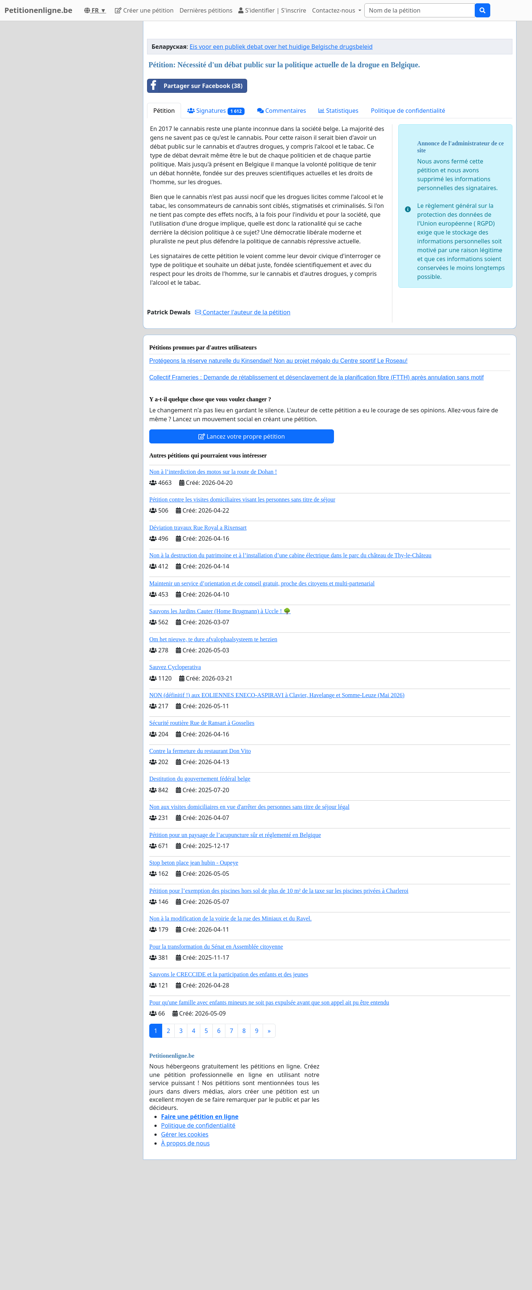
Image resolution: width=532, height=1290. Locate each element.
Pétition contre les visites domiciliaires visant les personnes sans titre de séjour (242, 603)
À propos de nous (185, 1247)
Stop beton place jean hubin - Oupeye (193, 966)
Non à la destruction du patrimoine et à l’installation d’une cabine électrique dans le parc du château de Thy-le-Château (290, 659)
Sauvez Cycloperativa (175, 770)
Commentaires (281, 214)
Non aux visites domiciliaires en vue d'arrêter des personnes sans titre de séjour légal (249, 910)
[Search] (419, 10)
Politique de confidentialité (408, 214)
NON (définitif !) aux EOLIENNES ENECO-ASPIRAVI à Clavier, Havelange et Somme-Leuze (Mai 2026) (277, 799)
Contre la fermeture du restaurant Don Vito (200, 854)
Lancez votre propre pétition (241, 540)
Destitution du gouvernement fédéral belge (199, 882)
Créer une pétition (144, 10)
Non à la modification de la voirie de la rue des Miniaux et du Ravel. (230, 1022)
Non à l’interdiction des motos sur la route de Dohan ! (213, 575)
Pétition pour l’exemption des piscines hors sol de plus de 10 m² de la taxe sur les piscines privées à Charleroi (279, 994)
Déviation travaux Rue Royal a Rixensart (197, 631)
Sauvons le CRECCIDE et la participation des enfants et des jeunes (228, 1078)
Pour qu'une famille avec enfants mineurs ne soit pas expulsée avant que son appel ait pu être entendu (269, 1106)
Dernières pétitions (206, 10)
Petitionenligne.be (38, 10)
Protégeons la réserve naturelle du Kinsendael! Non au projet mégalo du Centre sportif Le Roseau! (278, 464)
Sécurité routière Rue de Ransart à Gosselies (201, 826)
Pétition (164, 214)
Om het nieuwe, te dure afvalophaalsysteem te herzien (213, 743)
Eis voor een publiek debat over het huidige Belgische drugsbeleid (281, 150)
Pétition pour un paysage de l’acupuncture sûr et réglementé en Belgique (235, 938)
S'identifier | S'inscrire (272, 10)
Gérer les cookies (184, 1238)
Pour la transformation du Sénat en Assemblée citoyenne (216, 1050)
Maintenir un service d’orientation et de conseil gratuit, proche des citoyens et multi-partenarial (262, 687)
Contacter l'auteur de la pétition (242, 416)
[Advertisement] (329, 84)
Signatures (216, 214)
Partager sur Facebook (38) (194, 189)
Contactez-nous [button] (334, 10)
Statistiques (338, 214)
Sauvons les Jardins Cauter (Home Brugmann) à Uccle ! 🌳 (220, 715)
